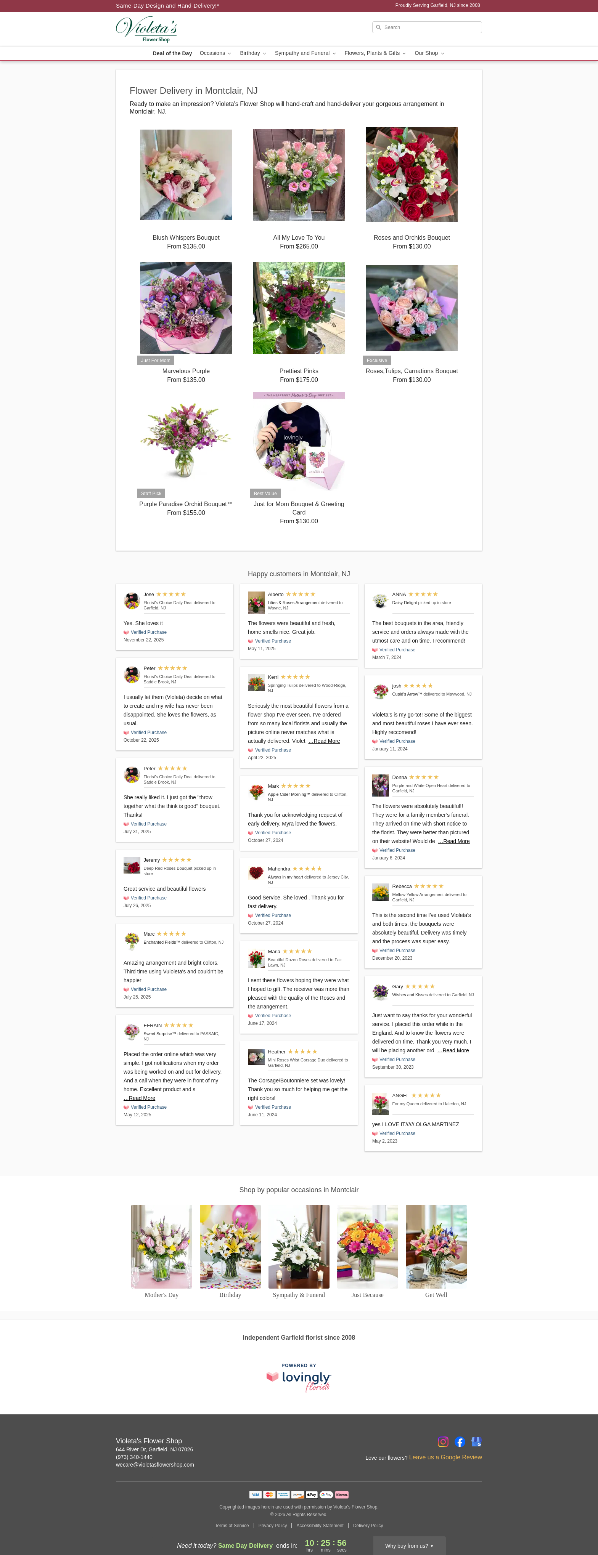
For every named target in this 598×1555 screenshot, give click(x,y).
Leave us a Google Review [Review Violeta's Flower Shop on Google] (445, 1457)
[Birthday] (230, 1252)
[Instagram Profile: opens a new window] (443, 1441)
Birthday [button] (253, 53)
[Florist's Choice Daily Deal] (132, 601)
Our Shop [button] (430, 53)
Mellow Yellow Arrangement (418, 894)
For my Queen (405, 1103)
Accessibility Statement (319, 1525)
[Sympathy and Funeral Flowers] (299, 1252)
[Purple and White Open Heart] (380, 785)
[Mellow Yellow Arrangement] (380, 892)
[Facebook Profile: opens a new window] (460, 1441)
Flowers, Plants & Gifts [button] (376, 53)
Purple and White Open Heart (419, 785)
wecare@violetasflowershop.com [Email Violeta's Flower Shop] (155, 1465)
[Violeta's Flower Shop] (171, 29)
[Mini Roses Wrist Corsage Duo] (256, 1057)
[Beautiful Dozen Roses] (256, 958)
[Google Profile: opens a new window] (476, 1441)
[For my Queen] (380, 1104)
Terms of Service (232, 1525)
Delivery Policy (368, 1525)
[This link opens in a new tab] (299, 1378)
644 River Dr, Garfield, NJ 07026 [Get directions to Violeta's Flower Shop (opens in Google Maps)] (154, 1449)
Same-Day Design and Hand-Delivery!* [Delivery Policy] (167, 5)
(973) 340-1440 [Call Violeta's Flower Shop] (134, 1457)
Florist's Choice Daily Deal (168, 602)
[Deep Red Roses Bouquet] (132, 865)
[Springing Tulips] (256, 682)
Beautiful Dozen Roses (289, 959)
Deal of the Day (172, 53)
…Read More (139, 1098)
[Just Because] (367, 1252)
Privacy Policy (273, 1525)
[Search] (427, 27)
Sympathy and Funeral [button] (306, 53)
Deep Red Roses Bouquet (168, 868)
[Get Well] (436, 1252)
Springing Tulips (283, 685)
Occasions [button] (216, 53)
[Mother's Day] (161, 1252)
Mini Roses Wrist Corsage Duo (296, 1060)
